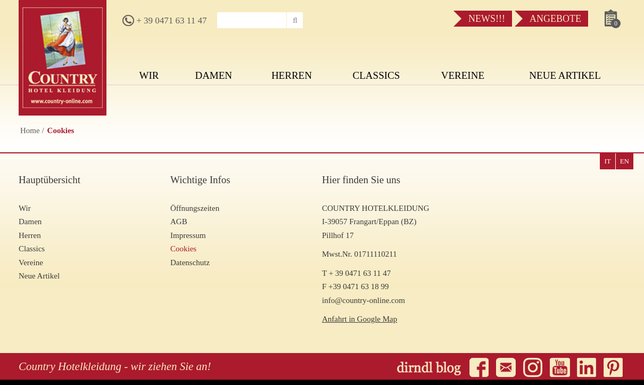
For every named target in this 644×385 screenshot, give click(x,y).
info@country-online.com (363, 300)
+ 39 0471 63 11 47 (164, 20)
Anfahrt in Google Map (359, 319)
